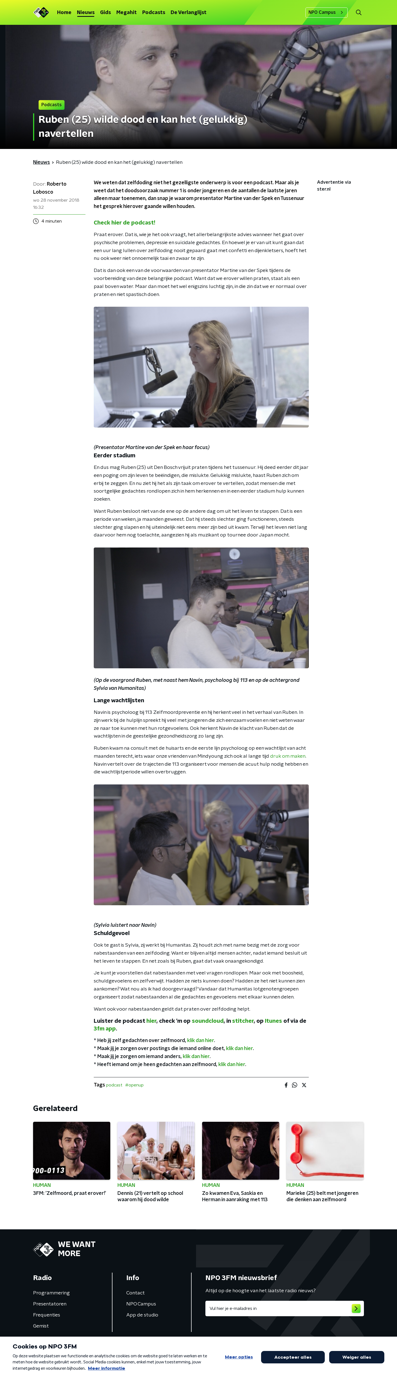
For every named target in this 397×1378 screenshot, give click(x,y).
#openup (134, 1085)
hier (151, 1021)
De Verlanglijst (188, 12)
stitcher (243, 1021)
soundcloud (208, 1021)
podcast (114, 1085)
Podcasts (153, 12)
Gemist (41, 1326)
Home (64, 12)
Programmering (51, 1293)
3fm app (105, 1029)
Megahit (126, 12)
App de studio (142, 1315)
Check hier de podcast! (124, 223)
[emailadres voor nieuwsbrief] (284, 1308)
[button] (358, 12)
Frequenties (46, 1315)
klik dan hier (200, 1040)
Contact (135, 1293)
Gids (105, 12)
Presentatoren (49, 1304)
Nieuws (86, 12)
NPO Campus (327, 12)
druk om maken (287, 756)
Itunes (273, 1021)
